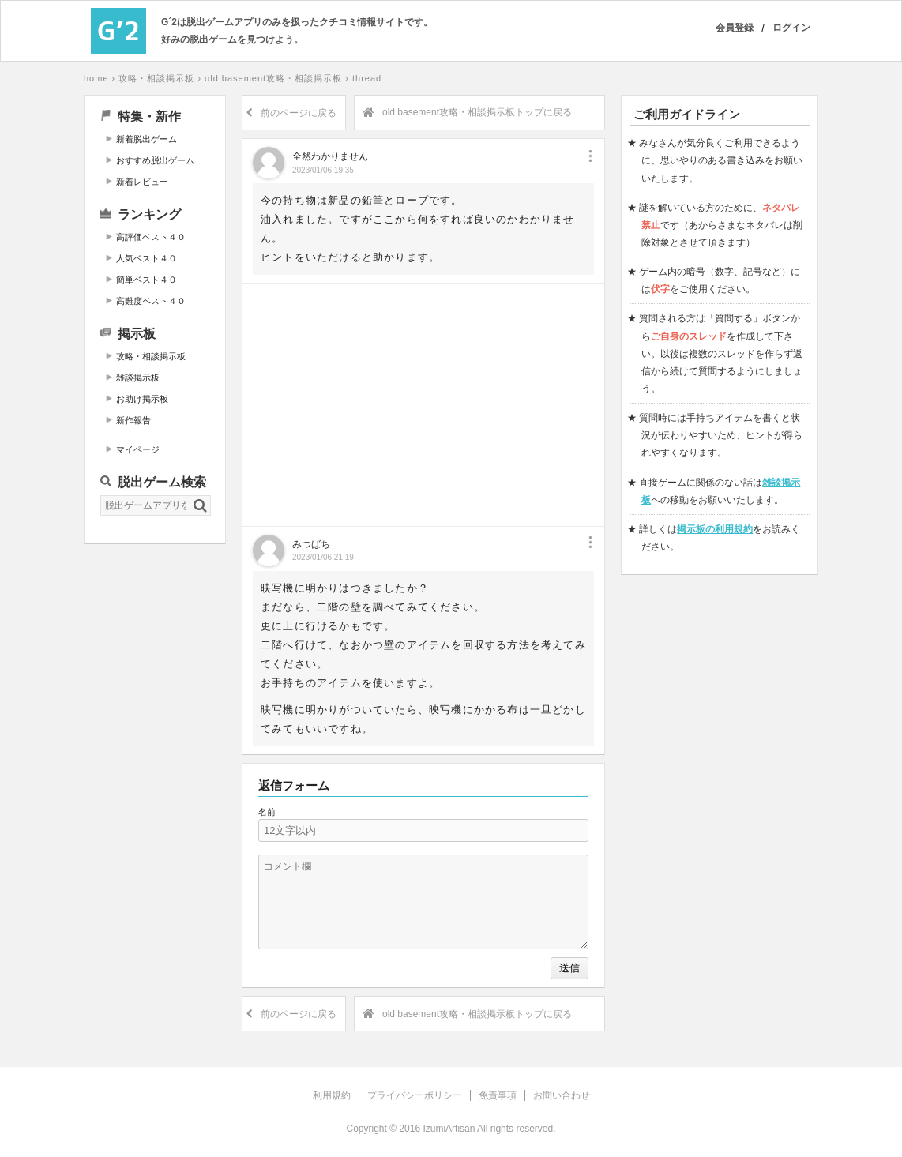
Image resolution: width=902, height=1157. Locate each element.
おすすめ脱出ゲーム (155, 160)
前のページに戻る (291, 112)
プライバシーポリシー (414, 1095)
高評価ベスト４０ (151, 237)
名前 (267, 812)
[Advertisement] (155, 797)
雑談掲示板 (138, 377)
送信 (569, 968)
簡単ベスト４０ (146, 279)
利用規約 (332, 1095)
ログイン (791, 27)
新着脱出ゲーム (146, 139)
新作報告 (133, 420)
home (96, 78)
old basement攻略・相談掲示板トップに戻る (467, 113)
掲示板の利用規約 (715, 529)
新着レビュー (142, 181)
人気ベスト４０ (146, 258)
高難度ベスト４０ (151, 301)
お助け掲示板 (142, 399)
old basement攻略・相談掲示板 (273, 78)
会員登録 (735, 27)
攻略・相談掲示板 (156, 78)
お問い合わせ (561, 1095)
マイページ (138, 449)
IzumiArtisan (449, 1128)
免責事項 (498, 1095)
